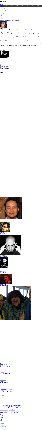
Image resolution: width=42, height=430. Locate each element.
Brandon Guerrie (2, 383)
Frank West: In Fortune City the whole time (4, 272)
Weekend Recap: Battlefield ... (18, 407)
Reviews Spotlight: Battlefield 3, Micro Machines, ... (5, 67)
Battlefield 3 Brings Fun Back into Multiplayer (9, 20)
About (3, 12)
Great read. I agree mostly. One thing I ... (4, 409)
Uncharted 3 (1, 5)
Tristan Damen (2, 392)
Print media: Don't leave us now (4, 382)
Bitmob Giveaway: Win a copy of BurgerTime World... (6, 384)
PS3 (1, 15)
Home (3, 8)
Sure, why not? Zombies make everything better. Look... (5, 406)
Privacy (2, 419)
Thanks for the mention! (2, 410)
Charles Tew (2, 381)
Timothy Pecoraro (2, 372)
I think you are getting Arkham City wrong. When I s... (5, 405)
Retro (1, 17)
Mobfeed (3, 9)
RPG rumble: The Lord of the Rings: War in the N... (6, 366)
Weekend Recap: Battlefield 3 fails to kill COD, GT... (5, 66)
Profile (3, 10)
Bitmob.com (2, 2)
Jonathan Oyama (13, 407)
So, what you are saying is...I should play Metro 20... (5, 408)
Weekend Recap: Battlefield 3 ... (18, 406)
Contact (2, 421)
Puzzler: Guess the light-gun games (3, 256)
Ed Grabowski (10, 409)
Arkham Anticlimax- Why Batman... (17, 411)
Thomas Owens (12, 411)
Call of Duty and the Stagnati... (15, 409)
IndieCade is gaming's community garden (4, 285)
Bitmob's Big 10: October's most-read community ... (6, 375)
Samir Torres (1, 255)
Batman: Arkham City (3, 425)
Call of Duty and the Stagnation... (17, 408)
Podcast (3, 11)
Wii (1, 16)
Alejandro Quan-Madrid (2, 284)
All (1, 14)
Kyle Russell (2, 390)
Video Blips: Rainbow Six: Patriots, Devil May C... (6, 389)
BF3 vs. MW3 (1, 4)
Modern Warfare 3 (3, 427)
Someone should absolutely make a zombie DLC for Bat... (5, 407)
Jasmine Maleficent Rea (2, 271)
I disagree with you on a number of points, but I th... (5, 411)
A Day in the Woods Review (3, 364)
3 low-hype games (2, 6)
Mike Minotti (1, 232)
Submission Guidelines (3, 418)
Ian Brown (2, 365)
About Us (2, 417)
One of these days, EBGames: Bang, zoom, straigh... (6, 391)
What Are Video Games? (3, 380)
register (9, 65)
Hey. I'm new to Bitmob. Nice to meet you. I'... (4, 412)
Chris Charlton (6, 410)
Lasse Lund (12, 408)
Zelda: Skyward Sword (3, 426)
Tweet (0, 48)
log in (2, 65)
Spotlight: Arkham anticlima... (12, 410)
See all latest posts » (2, 395)
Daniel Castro (12, 405)
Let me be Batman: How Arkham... (17, 405)
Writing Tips (2, 423)
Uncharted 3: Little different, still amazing (4, 233)
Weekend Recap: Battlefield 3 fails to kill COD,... (6, 373)
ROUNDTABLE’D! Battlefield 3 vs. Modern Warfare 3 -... (5, 69)
